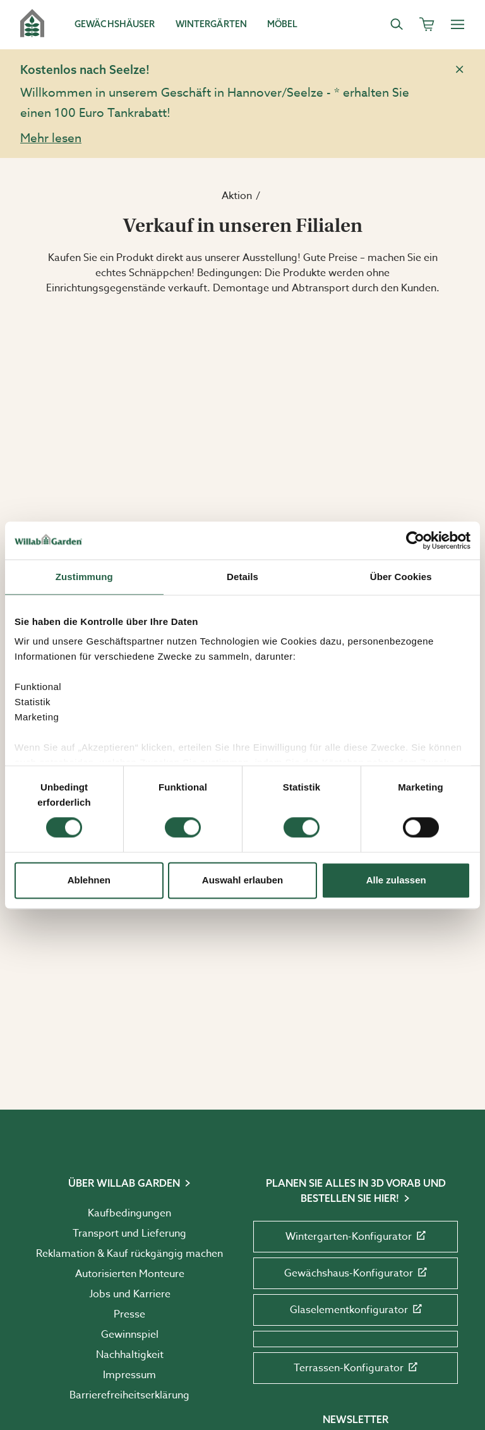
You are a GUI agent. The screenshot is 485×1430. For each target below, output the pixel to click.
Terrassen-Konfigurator (355, 1368)
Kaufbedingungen (129, 1213)
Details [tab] (242, 576)
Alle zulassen (396, 880)
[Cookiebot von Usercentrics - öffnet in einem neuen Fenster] (415, 540)
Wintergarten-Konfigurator (355, 1236)
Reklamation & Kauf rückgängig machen (129, 1253)
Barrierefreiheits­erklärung (129, 1395)
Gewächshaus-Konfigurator (355, 1273)
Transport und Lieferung (129, 1233)
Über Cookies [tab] (401, 576)
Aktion (237, 195)
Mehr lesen (50, 138)
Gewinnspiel (130, 1334)
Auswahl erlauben (242, 880)
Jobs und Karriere (130, 1294)
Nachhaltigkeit (130, 1354)
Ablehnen (89, 880)
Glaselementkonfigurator (356, 1310)
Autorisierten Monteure (129, 1274)
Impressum (129, 1375)
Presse (129, 1314)
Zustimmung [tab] (84, 576)
